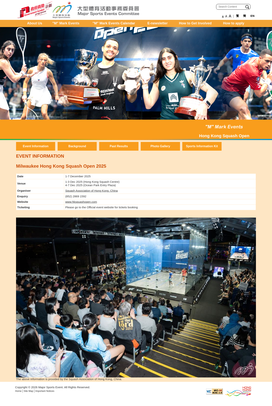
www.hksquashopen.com (81, 201)
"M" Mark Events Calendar (114, 23)
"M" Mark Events (65, 23)
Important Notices (44, 391)
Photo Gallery (160, 146)
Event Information (36, 146)
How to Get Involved (195, 23)
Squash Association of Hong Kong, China (91, 190)
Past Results (119, 146)
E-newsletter (158, 23)
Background (77, 146)
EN (252, 15)
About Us (34, 23)
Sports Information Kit (202, 146)
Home (18, 391)
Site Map (28, 391)
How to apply (233, 23)
